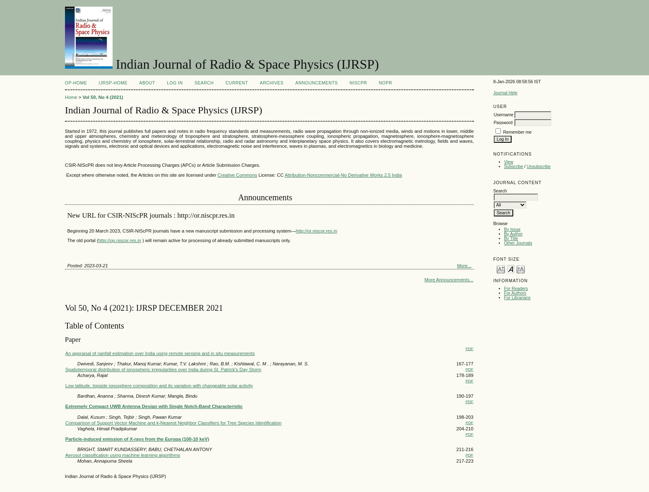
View (508, 162)
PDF (470, 348)
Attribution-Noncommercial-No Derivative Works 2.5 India (343, 175)
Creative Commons (237, 175)
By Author (513, 234)
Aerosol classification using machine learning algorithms (122, 455)
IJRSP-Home (113, 83)
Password (503, 122)
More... (464, 265)
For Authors (515, 293)
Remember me (517, 132)
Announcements (316, 83)
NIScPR (358, 83)
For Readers (516, 288)
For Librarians (517, 297)
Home (71, 97)
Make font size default (511, 269)
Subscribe (513, 166)
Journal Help (505, 93)
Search (204, 83)
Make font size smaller (501, 269)
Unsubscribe (539, 166)
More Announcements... (448, 279)
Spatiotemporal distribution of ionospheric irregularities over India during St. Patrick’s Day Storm (163, 369)
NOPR (385, 83)
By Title (511, 238)
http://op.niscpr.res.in (120, 240)
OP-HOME (76, 83)
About (147, 83)
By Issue (512, 229)
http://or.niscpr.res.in (316, 230)
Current (237, 83)
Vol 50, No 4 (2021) (102, 97)
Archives (272, 83)
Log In (175, 83)
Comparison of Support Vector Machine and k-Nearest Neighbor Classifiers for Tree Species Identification (173, 422)
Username (504, 115)
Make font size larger (521, 269)
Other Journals (518, 243)
